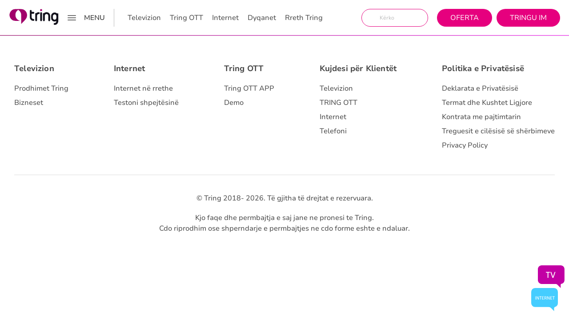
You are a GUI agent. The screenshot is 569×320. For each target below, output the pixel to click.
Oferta (464, 18)
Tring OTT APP (249, 88)
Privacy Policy (465, 145)
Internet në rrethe (143, 88)
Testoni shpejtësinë (146, 103)
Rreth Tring (304, 18)
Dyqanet (262, 18)
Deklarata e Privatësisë (480, 88)
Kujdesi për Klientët (358, 68)
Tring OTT (186, 18)
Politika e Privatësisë (483, 68)
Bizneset (28, 103)
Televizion (144, 18)
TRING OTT (338, 103)
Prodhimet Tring (41, 88)
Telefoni (333, 131)
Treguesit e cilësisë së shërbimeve (498, 131)
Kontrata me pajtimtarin (481, 117)
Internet (225, 18)
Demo (234, 103)
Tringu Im (528, 18)
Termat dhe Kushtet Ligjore (487, 103)
